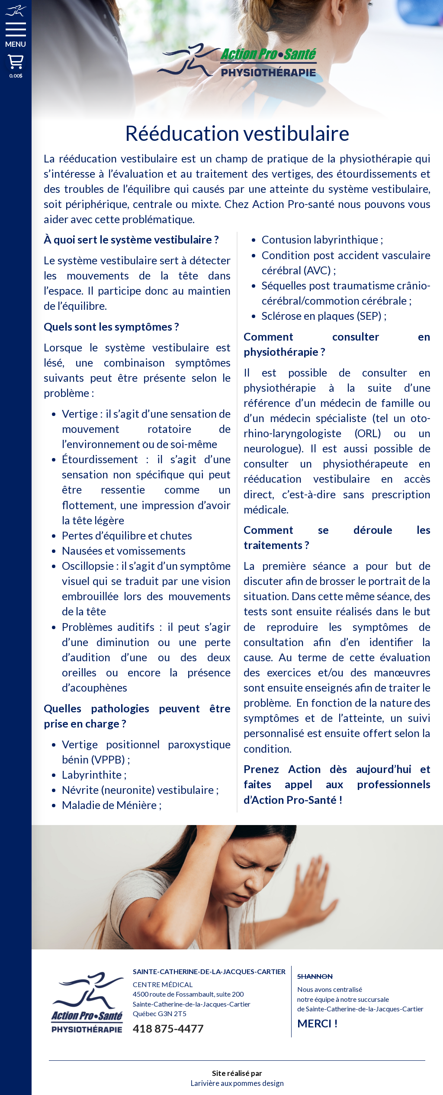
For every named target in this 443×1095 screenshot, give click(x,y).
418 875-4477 (168, 1028)
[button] (15, 34)
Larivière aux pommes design (237, 1083)
